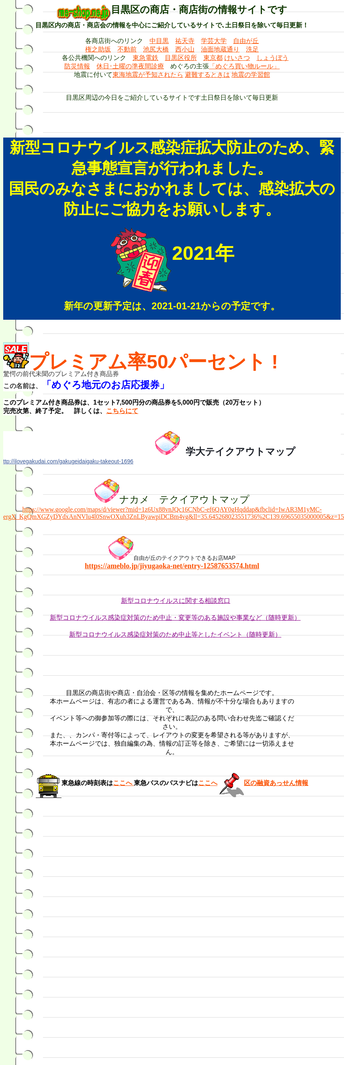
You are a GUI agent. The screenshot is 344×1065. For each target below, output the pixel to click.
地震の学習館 (250, 74)
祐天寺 (185, 40)
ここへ (123, 782)
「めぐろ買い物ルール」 (244, 66)
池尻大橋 (156, 49)
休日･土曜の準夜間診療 (130, 66)
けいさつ (237, 57)
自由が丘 (246, 40)
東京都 (213, 57)
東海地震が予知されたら (148, 74)
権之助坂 (98, 49)
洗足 (252, 49)
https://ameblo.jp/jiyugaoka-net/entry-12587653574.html (172, 566)
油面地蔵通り (220, 49)
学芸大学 (214, 40)
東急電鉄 (145, 57)
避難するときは (207, 74)
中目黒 (159, 40)
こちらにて (122, 410)
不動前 (127, 49)
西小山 (185, 49)
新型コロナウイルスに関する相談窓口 (175, 600)
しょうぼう (272, 57)
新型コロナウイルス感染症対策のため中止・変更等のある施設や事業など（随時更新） (175, 617)
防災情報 (77, 66)
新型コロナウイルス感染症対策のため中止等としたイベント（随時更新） (175, 634)
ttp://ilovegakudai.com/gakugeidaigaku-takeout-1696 (68, 461)
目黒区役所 (181, 57)
